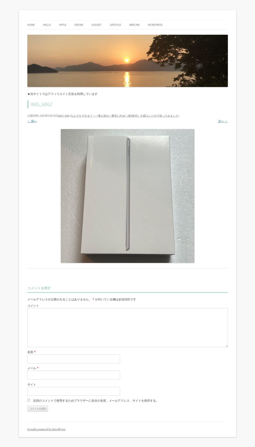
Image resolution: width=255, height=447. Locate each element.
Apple (62, 25)
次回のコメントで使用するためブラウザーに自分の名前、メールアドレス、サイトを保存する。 (96, 400)
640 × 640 (63, 116)
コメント (33, 305)
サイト (31, 384)
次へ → (223, 121)
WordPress (155, 25)
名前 (31, 352)
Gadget (96, 25)
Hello (47, 25)
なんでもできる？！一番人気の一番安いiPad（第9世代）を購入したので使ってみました (124, 116)
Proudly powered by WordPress (46, 429)
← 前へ (32, 121)
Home (31, 25)
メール (33, 368)
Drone (79, 25)
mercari (134, 25)
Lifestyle (115, 25)
